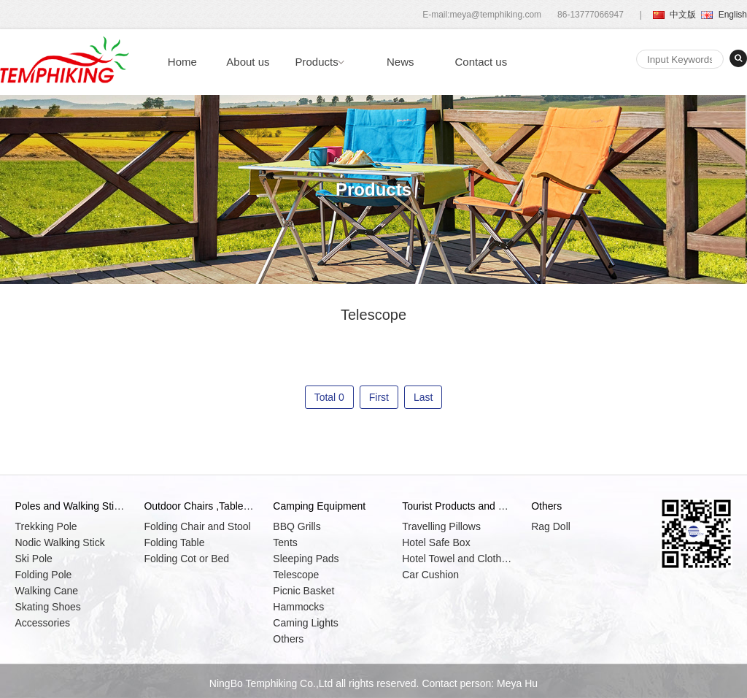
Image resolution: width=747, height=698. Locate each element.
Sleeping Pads (305, 558)
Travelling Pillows (441, 526)
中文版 (674, 14)
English (724, 14)
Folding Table (174, 542)
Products (316, 61)
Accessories (42, 623)
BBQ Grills (296, 526)
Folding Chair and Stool (197, 526)
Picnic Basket (303, 591)
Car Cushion (430, 574)
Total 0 (329, 397)
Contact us (481, 61)
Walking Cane (46, 591)
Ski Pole (33, 558)
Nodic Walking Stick (59, 542)
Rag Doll (550, 526)
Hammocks (298, 607)
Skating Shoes (47, 607)
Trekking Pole (46, 526)
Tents (285, 542)
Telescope (296, 574)
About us (247, 61)
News (400, 61)
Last (423, 397)
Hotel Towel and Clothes (456, 558)
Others (288, 639)
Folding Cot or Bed (186, 558)
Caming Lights (305, 623)
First (379, 397)
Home (182, 61)
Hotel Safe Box (436, 542)
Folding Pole (43, 574)
